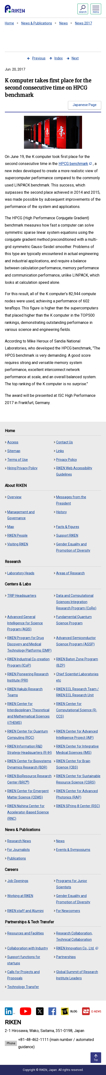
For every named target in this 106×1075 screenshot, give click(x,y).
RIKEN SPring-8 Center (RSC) (78, 806)
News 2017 (83, 23)
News (63, 23)
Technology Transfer (23, 987)
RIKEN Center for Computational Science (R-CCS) (76, 710)
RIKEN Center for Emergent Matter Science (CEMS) (28, 794)
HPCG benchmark (75, 163)
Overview (14, 497)
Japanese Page (85, 105)
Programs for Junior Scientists (71, 884)
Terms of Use (17, 460)
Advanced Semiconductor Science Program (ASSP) (76, 641)
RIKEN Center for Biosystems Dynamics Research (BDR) (29, 764)
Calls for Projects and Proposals (23, 975)
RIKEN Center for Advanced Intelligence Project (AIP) (77, 734)
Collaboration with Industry (27, 948)
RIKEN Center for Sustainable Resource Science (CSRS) (78, 779)
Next (75, 58)
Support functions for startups (23, 960)
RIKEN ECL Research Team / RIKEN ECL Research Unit (77, 692)
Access (12, 442)
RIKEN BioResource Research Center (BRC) (29, 779)
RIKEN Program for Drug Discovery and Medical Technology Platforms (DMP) (29, 644)
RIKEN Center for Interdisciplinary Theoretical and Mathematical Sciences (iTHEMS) (28, 713)
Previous (38, 58)
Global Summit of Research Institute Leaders (77, 975)
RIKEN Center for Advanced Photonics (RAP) (77, 794)
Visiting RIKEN (17, 544)
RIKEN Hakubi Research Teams (25, 692)
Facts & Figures (67, 527)
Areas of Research (70, 573)
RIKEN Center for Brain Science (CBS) (73, 764)
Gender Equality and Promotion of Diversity (73, 547)
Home (9, 23)
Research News (19, 841)
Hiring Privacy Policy (22, 468)
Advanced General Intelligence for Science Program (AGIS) (25, 623)
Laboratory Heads (20, 573)
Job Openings (17, 881)
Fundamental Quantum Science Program (74, 620)
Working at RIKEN (20, 896)
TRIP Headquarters (21, 596)
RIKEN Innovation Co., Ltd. (77, 948)
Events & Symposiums (73, 850)
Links (60, 451)
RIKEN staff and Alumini (25, 911)
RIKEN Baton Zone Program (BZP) (77, 662)
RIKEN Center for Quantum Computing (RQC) (27, 734)
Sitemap (13, 451)
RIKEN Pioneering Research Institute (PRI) (28, 677)
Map (10, 527)
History (61, 512)
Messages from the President (71, 500)
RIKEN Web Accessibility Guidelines (74, 471)
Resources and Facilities (25, 933)
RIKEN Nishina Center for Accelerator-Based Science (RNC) (28, 812)
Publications (16, 858)
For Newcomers (68, 911)
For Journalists (18, 850)
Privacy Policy (66, 460)
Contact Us (64, 442)
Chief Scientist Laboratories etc (77, 677)
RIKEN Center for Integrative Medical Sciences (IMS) (77, 749)
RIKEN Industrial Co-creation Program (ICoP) (28, 662)
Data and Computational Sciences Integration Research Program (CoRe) (76, 602)
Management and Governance (21, 515)
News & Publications (36, 23)
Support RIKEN (67, 535)
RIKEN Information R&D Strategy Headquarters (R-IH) (29, 749)
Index (58, 58)
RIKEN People (17, 535)
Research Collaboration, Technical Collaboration (74, 936)
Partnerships (66, 957)
